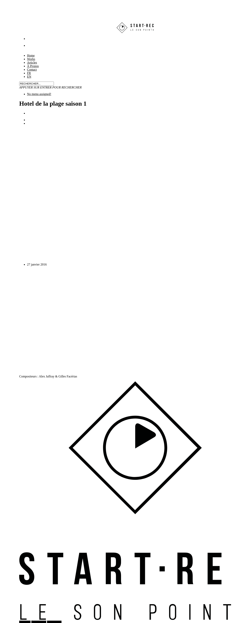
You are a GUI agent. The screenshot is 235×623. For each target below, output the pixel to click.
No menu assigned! (39, 94)
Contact (32, 69)
